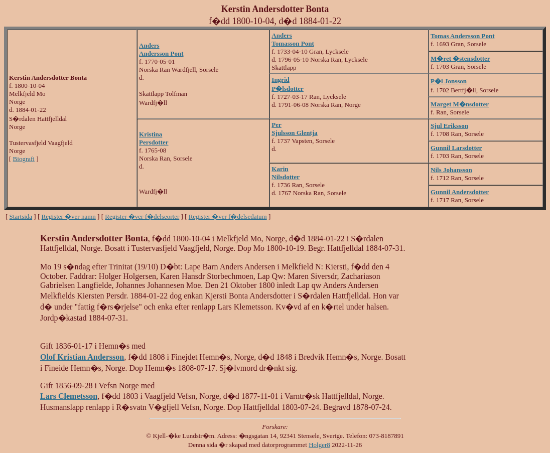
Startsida (21, 216)
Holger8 (319, 444)
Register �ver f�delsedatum (228, 216)
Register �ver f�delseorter (142, 216)
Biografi (24, 159)
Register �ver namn (69, 216)
